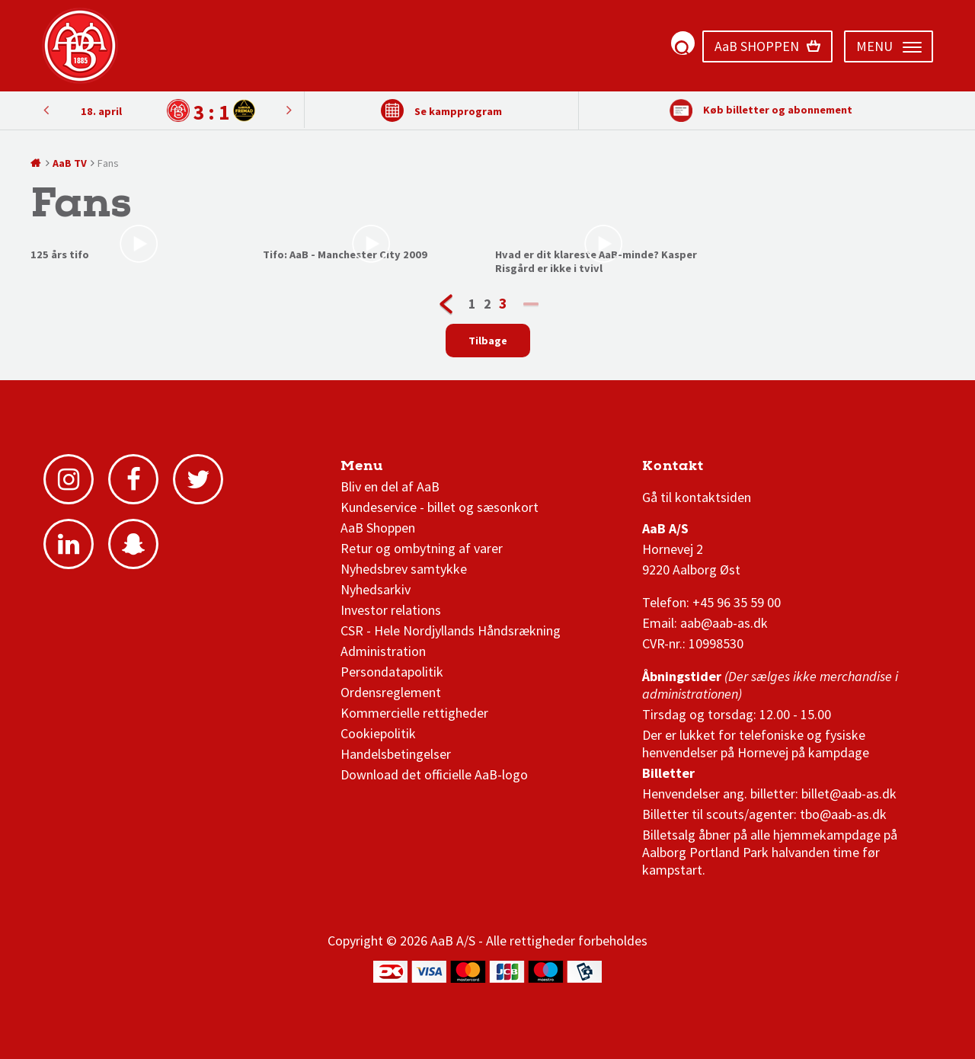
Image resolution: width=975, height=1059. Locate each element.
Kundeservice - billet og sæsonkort (439, 507)
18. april (101, 111)
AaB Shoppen (377, 527)
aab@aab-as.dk (724, 623)
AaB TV (70, 163)
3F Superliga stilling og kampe (714, 469)
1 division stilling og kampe (731, 469)
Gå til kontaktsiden (696, 497)
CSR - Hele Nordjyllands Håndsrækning (450, 630)
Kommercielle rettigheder (414, 712)
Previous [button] (288, 109)
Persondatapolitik (391, 671)
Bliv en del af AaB (390, 486)
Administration (383, 651)
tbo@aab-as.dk (843, 814)
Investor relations (390, 610)
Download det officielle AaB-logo (434, 774)
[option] (167, 111)
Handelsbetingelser (395, 754)
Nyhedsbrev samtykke (403, 568)
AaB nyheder (392, 469)
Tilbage (487, 340)
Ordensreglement (392, 692)
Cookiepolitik (378, 733)
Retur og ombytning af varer (421, 548)
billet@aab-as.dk (849, 793)
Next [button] (45, 109)
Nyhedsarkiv (375, 589)
